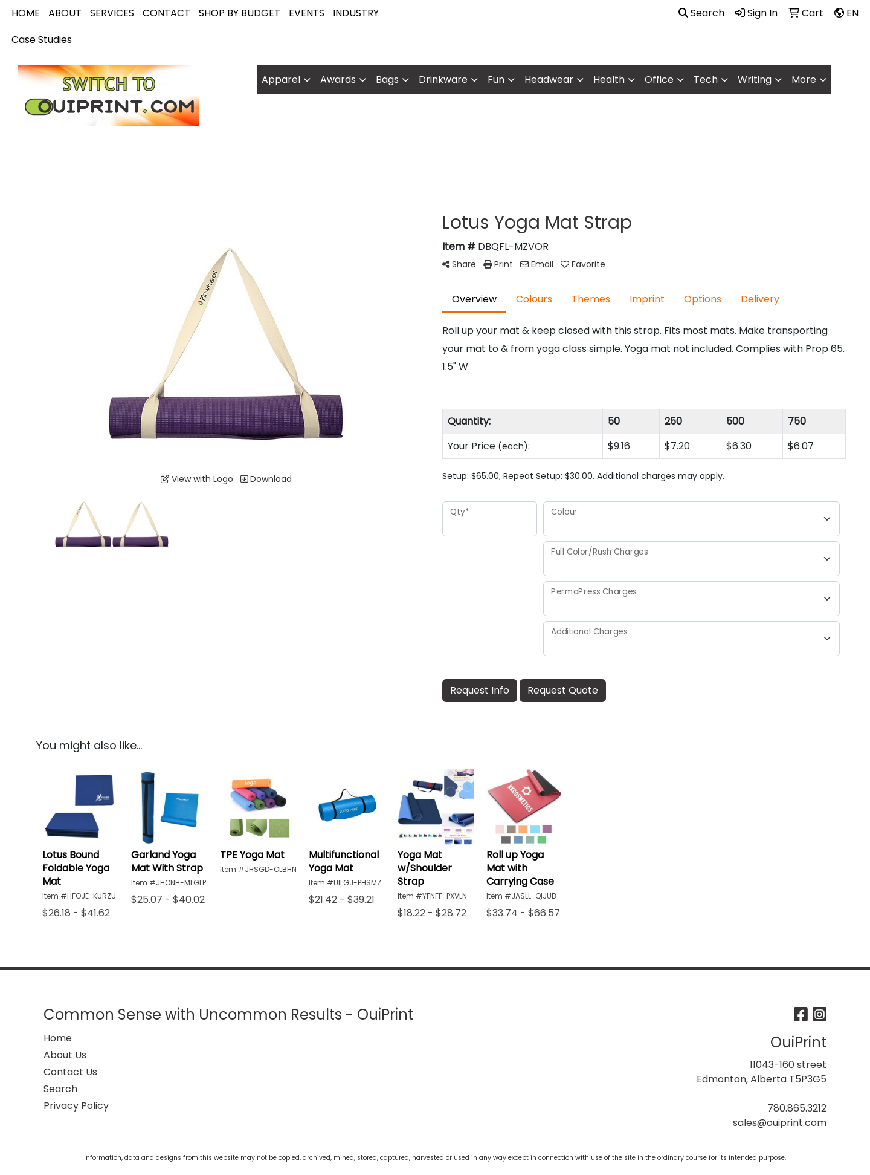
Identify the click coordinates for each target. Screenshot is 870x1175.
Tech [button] (706, 79)
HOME (25, 13)
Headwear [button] (548, 79)
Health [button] (609, 79)
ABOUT (65, 13)
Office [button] (659, 79)
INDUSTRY (356, 13)
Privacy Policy (76, 1106)
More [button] (803, 79)
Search (701, 13)
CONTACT (166, 13)
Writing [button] (755, 79)
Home (58, 1038)
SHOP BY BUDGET (239, 13)
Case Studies (41, 40)
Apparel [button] (281, 79)
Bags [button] (387, 79)
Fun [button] (496, 79)
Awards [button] (338, 79)
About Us (65, 1055)
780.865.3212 (796, 1108)
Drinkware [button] (443, 79)
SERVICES (112, 13)
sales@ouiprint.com (779, 1123)
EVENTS (306, 13)
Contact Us (70, 1072)
